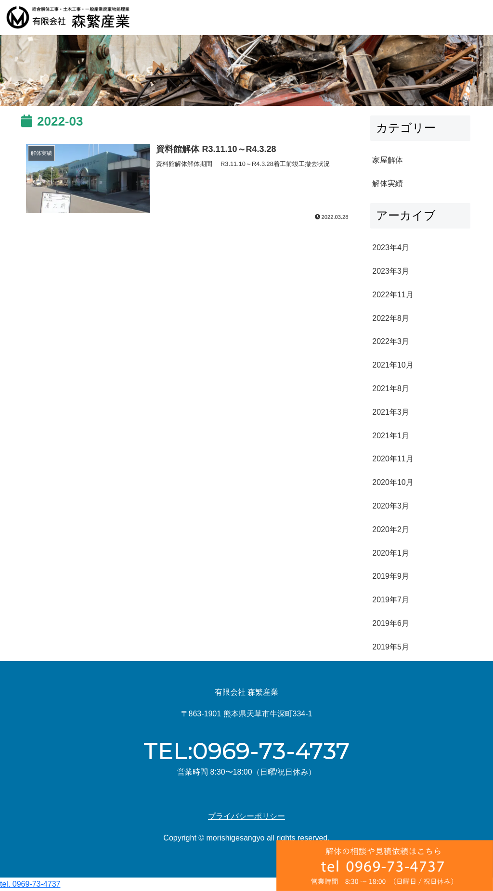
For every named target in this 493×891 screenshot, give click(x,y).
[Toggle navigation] (474, 18)
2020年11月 (392, 459)
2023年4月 (390, 247)
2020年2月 (390, 529)
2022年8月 (390, 318)
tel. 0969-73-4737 (30, 884)
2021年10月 (392, 365)
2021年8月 (390, 388)
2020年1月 (390, 553)
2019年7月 (390, 600)
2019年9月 (390, 576)
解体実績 (387, 183)
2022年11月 (392, 295)
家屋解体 (387, 160)
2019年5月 (390, 647)
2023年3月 (390, 271)
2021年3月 (390, 412)
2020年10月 (392, 482)
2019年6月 (390, 623)
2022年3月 (390, 341)
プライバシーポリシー (246, 816)
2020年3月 (390, 506)
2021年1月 (390, 436)
